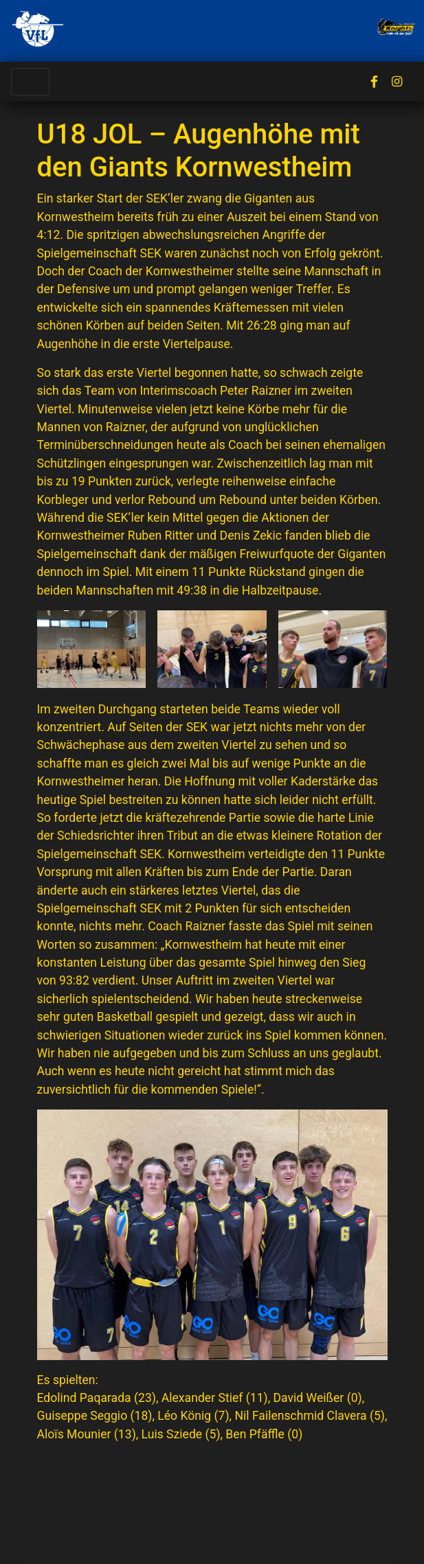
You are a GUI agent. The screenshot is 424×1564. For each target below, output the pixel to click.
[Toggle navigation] (30, 81)
